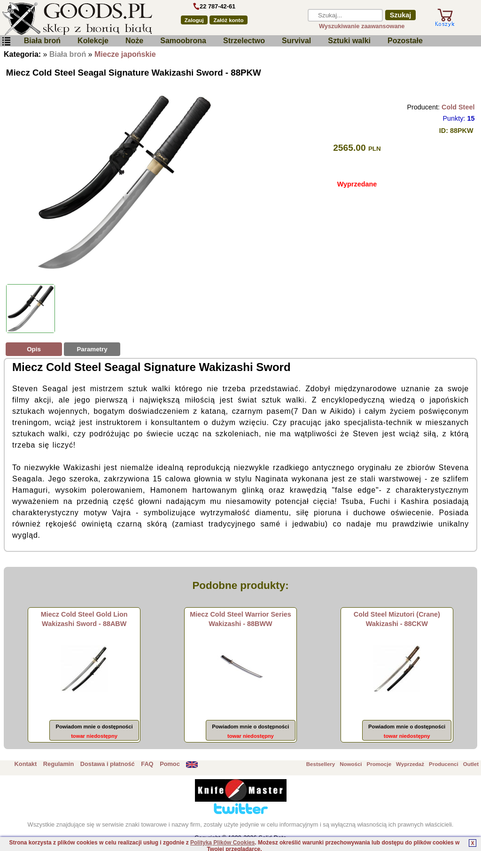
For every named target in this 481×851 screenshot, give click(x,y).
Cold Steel (458, 107)
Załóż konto (229, 20)
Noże (134, 41)
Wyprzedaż (410, 764)
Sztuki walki (349, 41)
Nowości (351, 764)
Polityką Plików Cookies (222, 842)
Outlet (471, 764)
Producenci (443, 764)
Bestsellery (320, 764)
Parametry (92, 349)
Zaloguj (194, 20)
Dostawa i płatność (107, 763)
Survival (296, 41)
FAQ (147, 763)
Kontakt (26, 763)
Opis (34, 349)
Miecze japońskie (125, 54)
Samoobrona (183, 41)
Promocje (379, 764)
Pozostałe (405, 41)
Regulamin (58, 763)
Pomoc (170, 763)
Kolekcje (93, 41)
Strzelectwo (244, 41)
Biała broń (42, 41)
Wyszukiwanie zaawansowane (362, 26)
